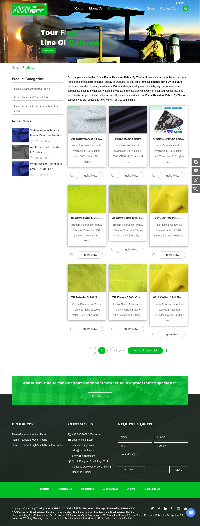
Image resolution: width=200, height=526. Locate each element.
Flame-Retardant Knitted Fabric (32, 88)
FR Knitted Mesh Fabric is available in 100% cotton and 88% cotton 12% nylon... (86, 153)
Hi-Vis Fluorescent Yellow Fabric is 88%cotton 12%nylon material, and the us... (168, 312)
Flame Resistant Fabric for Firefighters (158, 515)
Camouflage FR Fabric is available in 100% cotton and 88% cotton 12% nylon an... (169, 153)
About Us (95, 8)
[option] (100, 31)
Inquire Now (89, 175)
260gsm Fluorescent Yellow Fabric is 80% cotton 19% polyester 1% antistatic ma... (86, 232)
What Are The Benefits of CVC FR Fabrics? (46, 166)
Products (114, 8)
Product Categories (28, 79)
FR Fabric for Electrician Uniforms (115, 518)
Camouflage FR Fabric (168, 138)
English (182, 2)
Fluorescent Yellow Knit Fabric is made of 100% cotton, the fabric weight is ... (168, 232)
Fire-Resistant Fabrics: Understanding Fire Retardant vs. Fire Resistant (70, 512)
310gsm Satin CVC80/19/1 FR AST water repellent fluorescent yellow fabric (127, 218)
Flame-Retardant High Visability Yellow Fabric (36, 108)
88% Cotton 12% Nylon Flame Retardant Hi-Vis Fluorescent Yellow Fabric (168, 297)
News (151, 8)
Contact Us (168, 8)
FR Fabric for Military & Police (119, 515)
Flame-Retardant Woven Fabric (31, 97)
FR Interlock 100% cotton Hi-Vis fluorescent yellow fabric (86, 297)
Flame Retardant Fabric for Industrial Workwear (70, 518)
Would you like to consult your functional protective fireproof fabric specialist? (100, 383)
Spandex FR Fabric (128, 138)
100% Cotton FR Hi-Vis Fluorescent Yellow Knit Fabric (168, 218)
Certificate (133, 8)
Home (78, 8)
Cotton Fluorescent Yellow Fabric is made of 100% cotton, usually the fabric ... (87, 309)
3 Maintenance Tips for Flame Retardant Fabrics (46, 133)
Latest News (21, 121)
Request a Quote (135, 424)
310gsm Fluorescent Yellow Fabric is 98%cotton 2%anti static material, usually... (127, 230)
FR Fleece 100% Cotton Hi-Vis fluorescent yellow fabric (127, 297)
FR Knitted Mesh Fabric (86, 138)
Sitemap (100, 508)
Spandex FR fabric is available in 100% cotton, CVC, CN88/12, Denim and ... (128, 153)
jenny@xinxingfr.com (81, 456)
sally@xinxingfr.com (81, 450)
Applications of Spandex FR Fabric (45, 150)
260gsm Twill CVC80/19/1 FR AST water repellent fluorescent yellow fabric (86, 218)
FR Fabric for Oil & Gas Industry (84, 515)
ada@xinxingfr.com (82, 439)
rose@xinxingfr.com (81, 445)
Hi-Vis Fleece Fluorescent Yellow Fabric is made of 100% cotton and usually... (127, 309)
